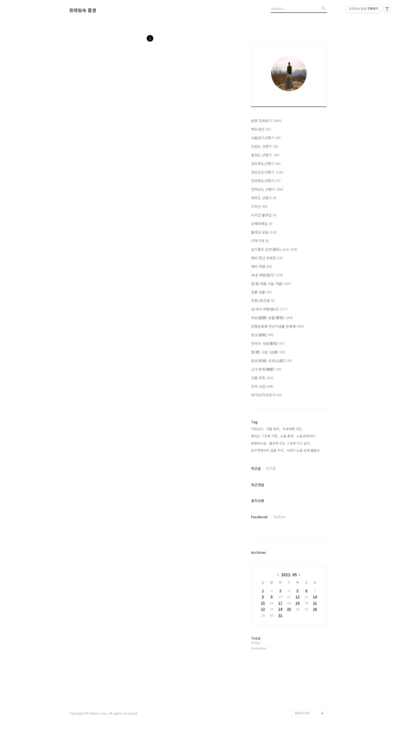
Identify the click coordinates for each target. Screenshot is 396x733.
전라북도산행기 (266, 180)
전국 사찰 (262, 386)
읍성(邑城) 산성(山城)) (271, 360)
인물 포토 (262, 377)
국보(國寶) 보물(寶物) (272, 317)
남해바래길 (261, 223)
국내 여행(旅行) (267, 275)
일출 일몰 (261, 291)
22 (263, 609)
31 (280, 615)
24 (280, 609)
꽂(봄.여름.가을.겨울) (271, 283)
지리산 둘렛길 (264, 215)
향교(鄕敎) (262, 334)
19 (297, 603)
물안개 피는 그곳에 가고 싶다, (290, 443)
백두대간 (261, 129)
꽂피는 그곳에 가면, (264, 435)
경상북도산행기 (266, 163)
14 (315, 596)
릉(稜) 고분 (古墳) (268, 352)
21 (315, 603)
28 (315, 609)
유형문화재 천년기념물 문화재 (277, 326)
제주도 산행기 (264, 197)
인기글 (271, 468)
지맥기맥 (260, 240)
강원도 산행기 (264, 146)
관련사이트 (302, 713)
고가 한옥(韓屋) (266, 369)
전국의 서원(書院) (268, 343)
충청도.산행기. (265, 154)
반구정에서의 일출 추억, (267, 450)
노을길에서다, (306, 435)
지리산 (259, 206)
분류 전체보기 (266, 120)
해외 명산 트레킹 (267, 257)
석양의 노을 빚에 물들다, (303, 450)
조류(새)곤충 (263, 300)
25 (289, 609)
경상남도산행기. (267, 172)
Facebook (259, 516)
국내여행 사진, (292, 428)
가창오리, (257, 428)
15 (263, 603)
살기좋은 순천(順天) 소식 (274, 249)
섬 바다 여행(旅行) (269, 309)
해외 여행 (261, 266)
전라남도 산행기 (267, 189)
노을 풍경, (287, 435)
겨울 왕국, (273, 428)
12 (297, 596)
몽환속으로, (259, 443)
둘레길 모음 (264, 232)
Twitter (279, 516)
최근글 (256, 468)
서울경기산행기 (266, 137)
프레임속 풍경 (82, 10)
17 (280, 603)
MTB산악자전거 (266, 394)
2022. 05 (289, 574)
